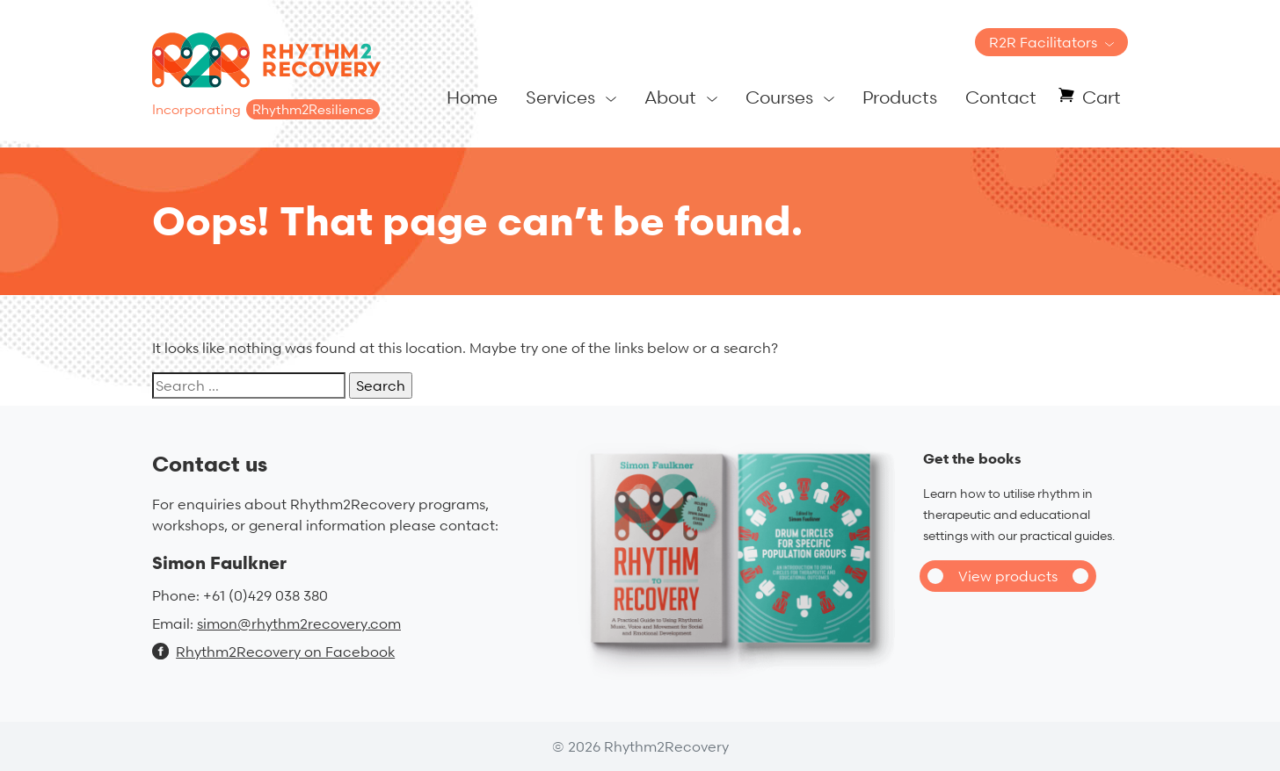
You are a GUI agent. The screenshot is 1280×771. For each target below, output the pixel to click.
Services (560, 97)
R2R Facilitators (1043, 42)
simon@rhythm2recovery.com (299, 623)
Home (472, 97)
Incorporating (266, 109)
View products (1008, 576)
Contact (1000, 97)
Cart (1101, 97)
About (670, 97)
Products (899, 97)
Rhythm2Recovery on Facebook (273, 651)
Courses (779, 97)
